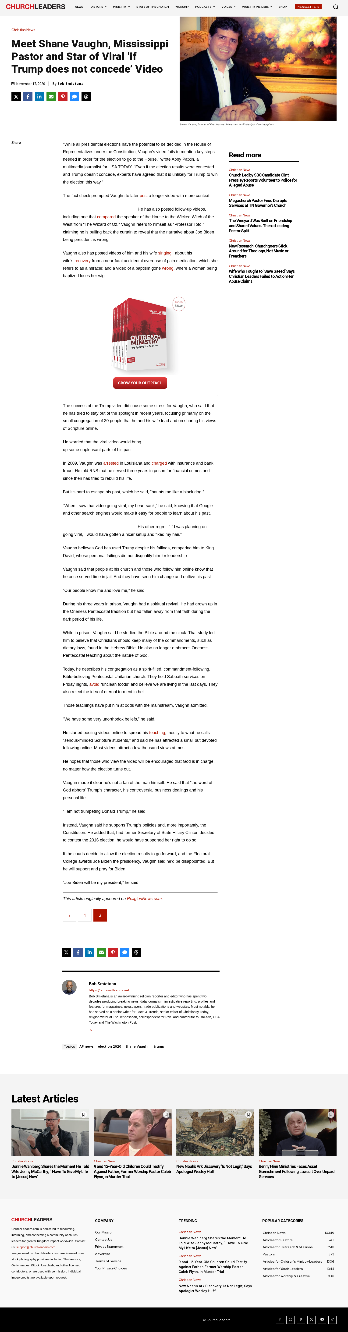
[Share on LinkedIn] (39, 96)
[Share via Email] (51, 96)
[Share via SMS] (74, 96)
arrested (111, 463)
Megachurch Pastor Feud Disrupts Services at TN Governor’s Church (258, 203)
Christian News (24, 30)
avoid (94, 684)
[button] (335, 7)
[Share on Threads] (86, 96)
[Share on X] (16, 96)
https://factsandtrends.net (109, 990)
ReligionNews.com (144, 898)
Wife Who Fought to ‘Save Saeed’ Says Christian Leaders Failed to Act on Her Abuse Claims (262, 276)
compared (106, 217)
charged (159, 463)
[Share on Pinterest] (62, 96)
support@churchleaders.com (35, 1247)
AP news (86, 1046)
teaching (157, 732)
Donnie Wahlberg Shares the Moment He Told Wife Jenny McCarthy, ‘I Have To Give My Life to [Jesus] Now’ (50, 1171)
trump (159, 1046)
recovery (83, 260)
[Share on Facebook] (27, 96)
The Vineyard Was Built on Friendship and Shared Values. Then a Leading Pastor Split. (260, 225)
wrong (168, 268)
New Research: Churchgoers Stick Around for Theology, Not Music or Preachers (258, 251)
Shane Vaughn (137, 1046)
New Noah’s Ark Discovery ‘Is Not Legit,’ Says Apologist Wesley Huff (214, 1169)
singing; (165, 253)
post (144, 195)
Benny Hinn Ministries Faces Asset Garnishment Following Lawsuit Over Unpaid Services (296, 1171)
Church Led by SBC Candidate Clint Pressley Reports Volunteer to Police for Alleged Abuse (263, 180)
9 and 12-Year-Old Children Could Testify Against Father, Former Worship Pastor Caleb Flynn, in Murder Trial (132, 1171)
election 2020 (109, 1046)
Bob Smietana (70, 83)
